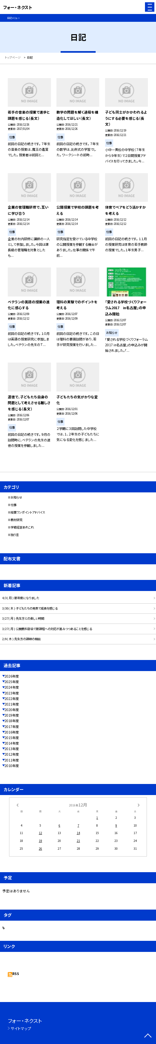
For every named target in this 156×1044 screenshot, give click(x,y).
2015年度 (12, 737)
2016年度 (12, 732)
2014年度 (12, 743)
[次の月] (138, 804)
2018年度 (12, 720)
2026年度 (12, 676)
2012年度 (12, 754)
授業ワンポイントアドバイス (28, 512)
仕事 (14, 504)
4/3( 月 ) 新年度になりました (20, 598)
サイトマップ (21, 1028)
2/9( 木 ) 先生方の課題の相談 (21, 639)
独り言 (15, 534)
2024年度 (12, 687)
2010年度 (12, 765)
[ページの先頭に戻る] (148, 1036)
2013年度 (12, 748)
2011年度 (12, 760)
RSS (15, 973)
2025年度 (12, 681)
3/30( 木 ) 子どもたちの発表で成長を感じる (29, 608)
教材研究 (16, 519)
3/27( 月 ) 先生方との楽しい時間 (23, 618)
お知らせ (16, 497)
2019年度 (12, 715)
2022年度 (12, 698)
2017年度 (12, 726)
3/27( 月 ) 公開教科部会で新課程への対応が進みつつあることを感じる (47, 628)
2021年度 (12, 704)
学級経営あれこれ (22, 527)
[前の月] (17, 804)
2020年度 (12, 709)
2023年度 (12, 693)
